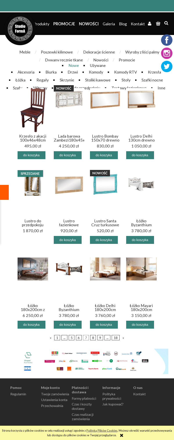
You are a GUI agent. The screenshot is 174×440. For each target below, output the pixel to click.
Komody (96, 72)
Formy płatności (84, 398)
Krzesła (154, 72)
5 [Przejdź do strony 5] (72, 338)
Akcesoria (26, 72)
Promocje (127, 59)
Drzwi (73, 72)
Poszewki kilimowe (57, 52)
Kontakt (139, 394)
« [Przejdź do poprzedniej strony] (50, 338)
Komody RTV (125, 72)
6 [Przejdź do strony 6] (79, 338)
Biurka (51, 72)
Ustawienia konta (54, 400)
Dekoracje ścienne (99, 52)
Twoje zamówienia (55, 394)
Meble (24, 52)
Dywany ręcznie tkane (64, 59)
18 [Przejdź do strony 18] (116, 338)
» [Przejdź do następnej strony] (123, 338)
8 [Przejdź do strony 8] (93, 338)
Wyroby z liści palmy (142, 52)
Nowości (100, 59)
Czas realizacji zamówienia (82, 416)
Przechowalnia (52, 405)
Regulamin (18, 394)
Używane (98, 65)
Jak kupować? (113, 404)
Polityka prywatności (111, 396)
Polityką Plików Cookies (101, 430)
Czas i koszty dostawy (82, 406)
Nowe (73, 65)
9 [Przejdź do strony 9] (100, 338)
